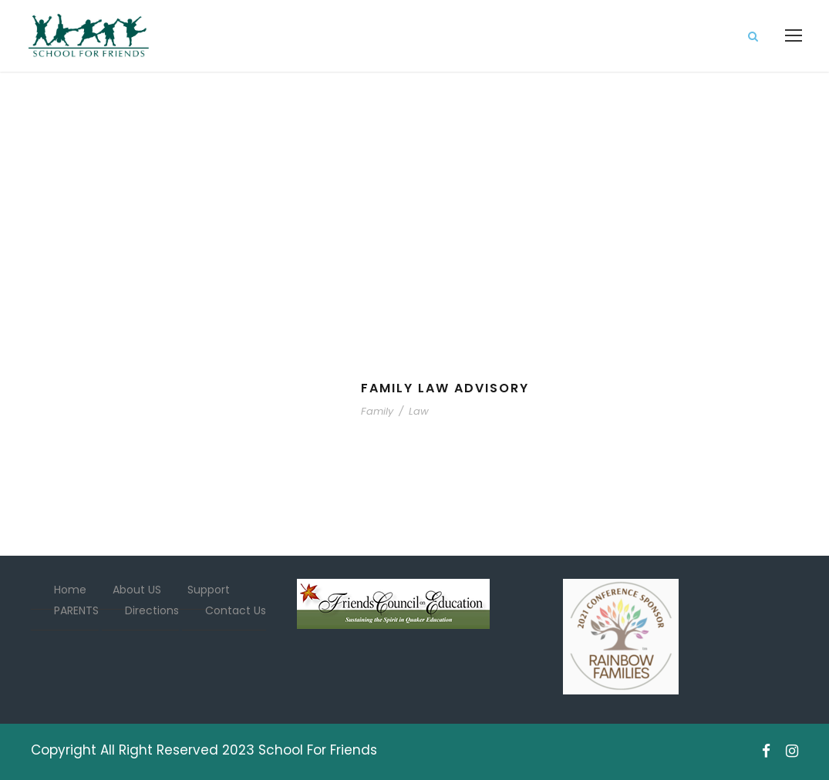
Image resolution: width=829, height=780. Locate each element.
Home (70, 589)
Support (208, 589)
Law (419, 411)
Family (377, 411)
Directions (152, 610)
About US (137, 589)
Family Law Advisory (445, 388)
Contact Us (235, 610)
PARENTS (76, 610)
